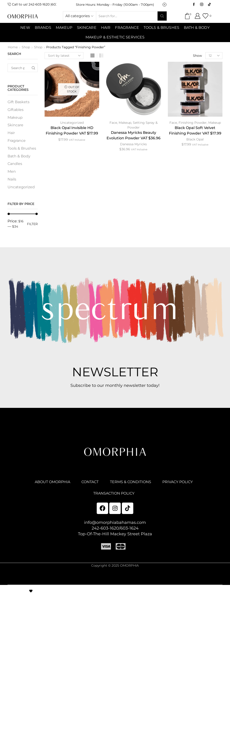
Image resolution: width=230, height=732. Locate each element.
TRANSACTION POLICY (113, 493)
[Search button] (162, 16)
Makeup (125, 123)
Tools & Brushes (161, 27)
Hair (106, 27)
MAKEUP (64, 27)
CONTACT (90, 482)
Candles (15, 163)
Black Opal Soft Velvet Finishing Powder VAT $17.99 (195, 130)
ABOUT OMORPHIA (52, 482)
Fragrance (127, 27)
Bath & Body (197, 27)
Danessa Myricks (133, 144)
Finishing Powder (193, 123)
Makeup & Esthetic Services (115, 37)
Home (13, 47)
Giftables (16, 110)
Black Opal (195, 139)
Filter (32, 224)
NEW (25, 27)
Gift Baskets (18, 102)
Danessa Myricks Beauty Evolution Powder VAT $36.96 (133, 135)
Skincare (15, 125)
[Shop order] (64, 55)
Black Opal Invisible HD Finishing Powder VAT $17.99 (72, 130)
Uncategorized (72, 123)
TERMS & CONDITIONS (130, 482)
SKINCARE (86, 27)
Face (113, 123)
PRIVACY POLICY (177, 482)
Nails (12, 179)
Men (12, 171)
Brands (43, 27)
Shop (26, 47)
